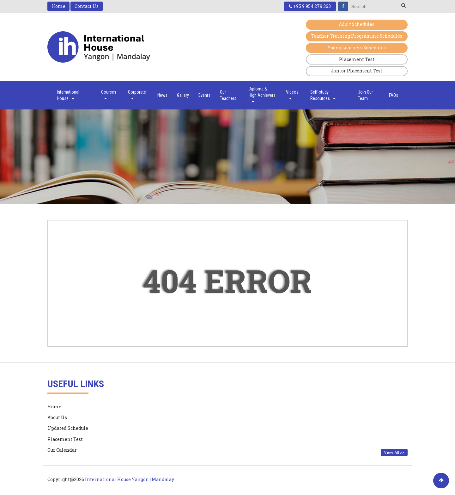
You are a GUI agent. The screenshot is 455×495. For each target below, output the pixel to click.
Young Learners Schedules (356, 48)
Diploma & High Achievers (262, 95)
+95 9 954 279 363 (309, 6)
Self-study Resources (323, 95)
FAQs (393, 95)
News (162, 95)
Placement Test (356, 60)
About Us (57, 418)
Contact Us (87, 6)
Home (58, 6)
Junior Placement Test (356, 71)
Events (204, 95)
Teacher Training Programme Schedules (356, 36)
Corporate (137, 95)
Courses (108, 95)
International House (68, 95)
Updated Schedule (67, 428)
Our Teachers (228, 95)
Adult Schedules (356, 25)
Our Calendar (62, 450)
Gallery (183, 95)
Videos (292, 95)
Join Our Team (365, 95)
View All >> (394, 452)
